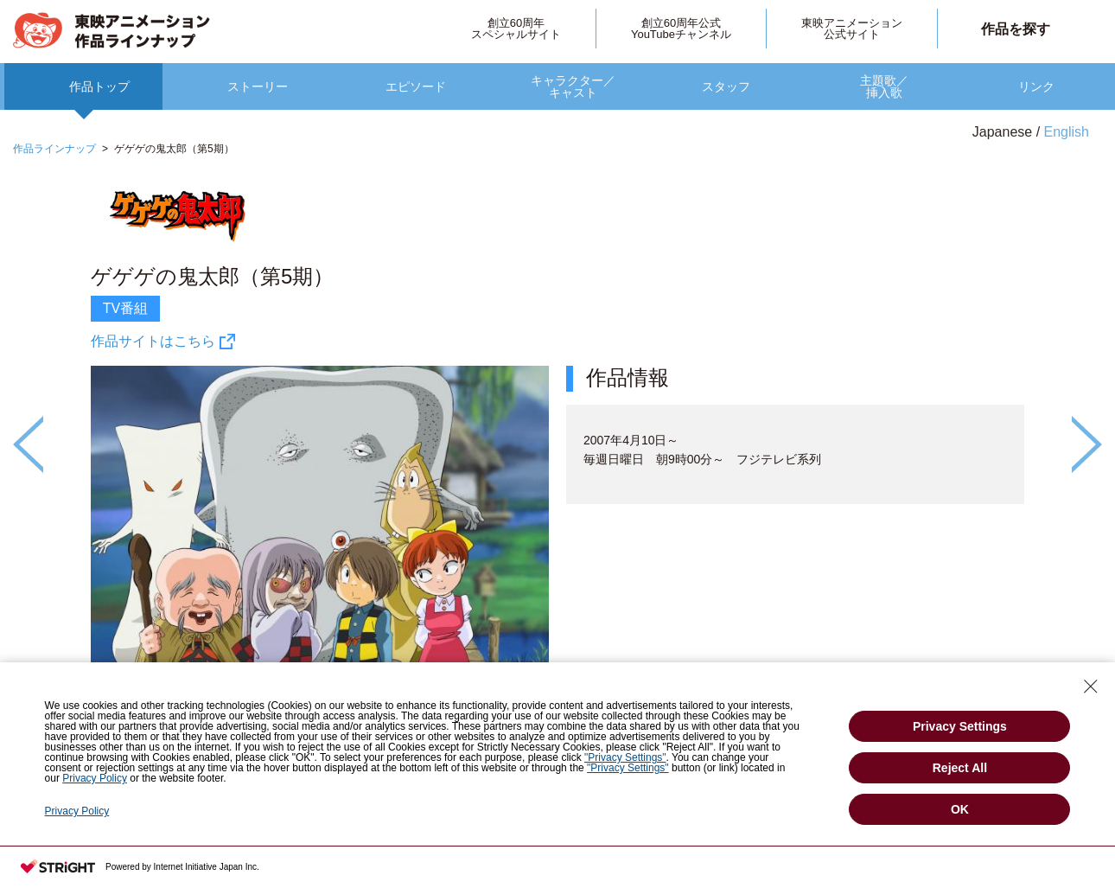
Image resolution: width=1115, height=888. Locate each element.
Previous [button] (28, 444)
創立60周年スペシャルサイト (516, 28)
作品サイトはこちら (153, 341)
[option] (557, 500)
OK (960, 809)
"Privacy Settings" (625, 757)
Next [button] (1087, 444)
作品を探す (1015, 29)
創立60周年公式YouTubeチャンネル (681, 28)
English (1066, 132)
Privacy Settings (960, 726)
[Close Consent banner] (1091, 687)
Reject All (960, 768)
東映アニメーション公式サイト (851, 28)
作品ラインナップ (54, 149)
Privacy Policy (94, 778)
